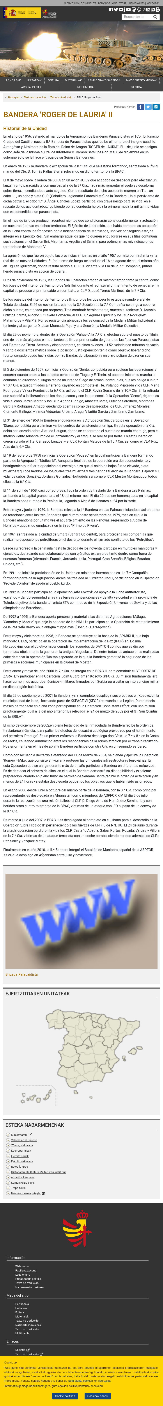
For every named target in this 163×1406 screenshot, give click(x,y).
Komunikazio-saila (22, 1182)
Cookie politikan (65, 1396)
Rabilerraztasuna (25, 1270)
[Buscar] (155, 17)
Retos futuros (19, 1166)
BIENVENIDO (71, 3)
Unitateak (21, 1308)
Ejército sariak (20, 1156)
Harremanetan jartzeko (29, 1287)
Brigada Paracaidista (21, 974)
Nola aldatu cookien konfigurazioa (89, 1380)
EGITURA (53, 80)
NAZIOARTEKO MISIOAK (141, 80)
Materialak (21, 1316)
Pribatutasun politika (28, 1278)
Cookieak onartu (97, 1396)
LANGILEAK (13, 80)
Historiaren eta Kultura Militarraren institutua (38, 1172)
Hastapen (13, 97)
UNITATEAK (34, 80)
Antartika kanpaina (23, 1177)
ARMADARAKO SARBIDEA (104, 80)
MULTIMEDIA (85, 87)
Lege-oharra (22, 1274)
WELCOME (153, 3)
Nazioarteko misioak (28, 1325)
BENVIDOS (104, 3)
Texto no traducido (35, 97)
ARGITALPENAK (31, 87)
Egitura (19, 1312)
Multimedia (22, 1333)
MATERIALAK (73, 80)
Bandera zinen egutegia (26, 1193)
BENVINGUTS (88, 3)
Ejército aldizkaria (22, 1161)
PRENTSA (136, 87)
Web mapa (22, 1266)
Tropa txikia (18, 1188)
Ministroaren (19, 1135)
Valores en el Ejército (24, 1140)
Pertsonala (22, 1304)
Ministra (20, 1350)
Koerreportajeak (21, 1150)
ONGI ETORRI (119, 3)
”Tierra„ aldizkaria (22, 1145)
